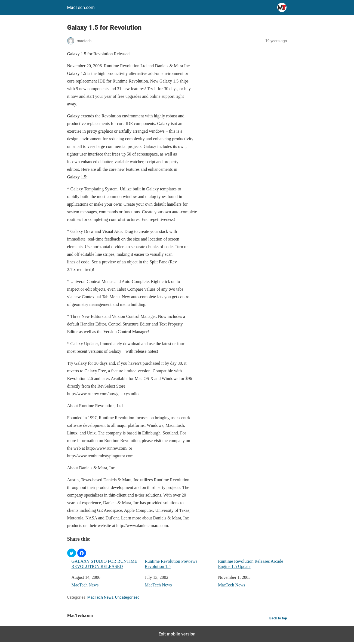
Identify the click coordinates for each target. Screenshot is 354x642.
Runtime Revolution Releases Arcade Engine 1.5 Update (250, 564)
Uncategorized (127, 597)
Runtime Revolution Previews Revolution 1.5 (171, 564)
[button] (71, 553)
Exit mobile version (176, 634)
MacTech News (85, 585)
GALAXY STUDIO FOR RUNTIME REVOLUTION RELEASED (104, 564)
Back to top (278, 618)
